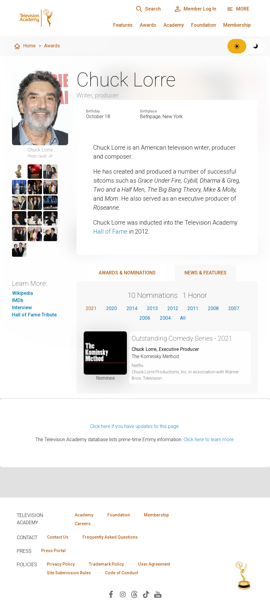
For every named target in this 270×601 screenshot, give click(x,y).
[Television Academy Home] (54, 18)
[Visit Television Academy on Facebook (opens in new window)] (111, 594)
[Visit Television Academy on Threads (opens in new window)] (134, 594)
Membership (237, 25)
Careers (83, 523)
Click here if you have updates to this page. (135, 426)
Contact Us (57, 537)
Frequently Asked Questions (109, 537)
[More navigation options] (238, 9)
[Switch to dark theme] (255, 46)
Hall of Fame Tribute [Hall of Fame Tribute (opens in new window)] (34, 315)
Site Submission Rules (69, 572)
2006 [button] (145, 318)
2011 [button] (193, 308)
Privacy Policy (61, 564)
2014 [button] (132, 308)
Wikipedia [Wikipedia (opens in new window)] (22, 293)
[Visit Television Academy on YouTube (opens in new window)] (158, 594)
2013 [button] (152, 308)
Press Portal (53, 550)
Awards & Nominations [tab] (127, 272)
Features (123, 25)
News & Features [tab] (205, 272)
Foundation (203, 25)
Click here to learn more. (209, 439)
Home (25, 46)
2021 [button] (91, 308)
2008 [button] (213, 308)
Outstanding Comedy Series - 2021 (182, 338)
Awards (148, 25)
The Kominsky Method (155, 356)
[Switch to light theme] (236, 46)
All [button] (183, 318)
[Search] (147, 9)
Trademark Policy (106, 564)
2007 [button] (234, 308)
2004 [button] (165, 318)
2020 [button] (111, 308)
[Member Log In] (195, 9)
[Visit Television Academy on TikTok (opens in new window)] (146, 594)
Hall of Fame (110, 231)
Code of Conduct (121, 572)
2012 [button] (172, 308)
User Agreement (154, 564)
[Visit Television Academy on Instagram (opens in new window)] (123, 594)
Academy (174, 25)
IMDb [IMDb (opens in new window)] (17, 300)
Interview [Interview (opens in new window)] (22, 307)
